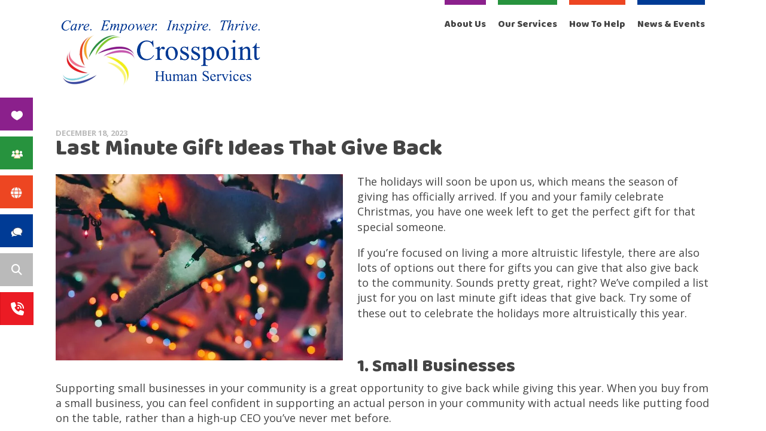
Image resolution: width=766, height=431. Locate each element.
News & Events (671, 24)
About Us (465, 24)
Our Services (527, 24)
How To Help (597, 24)
